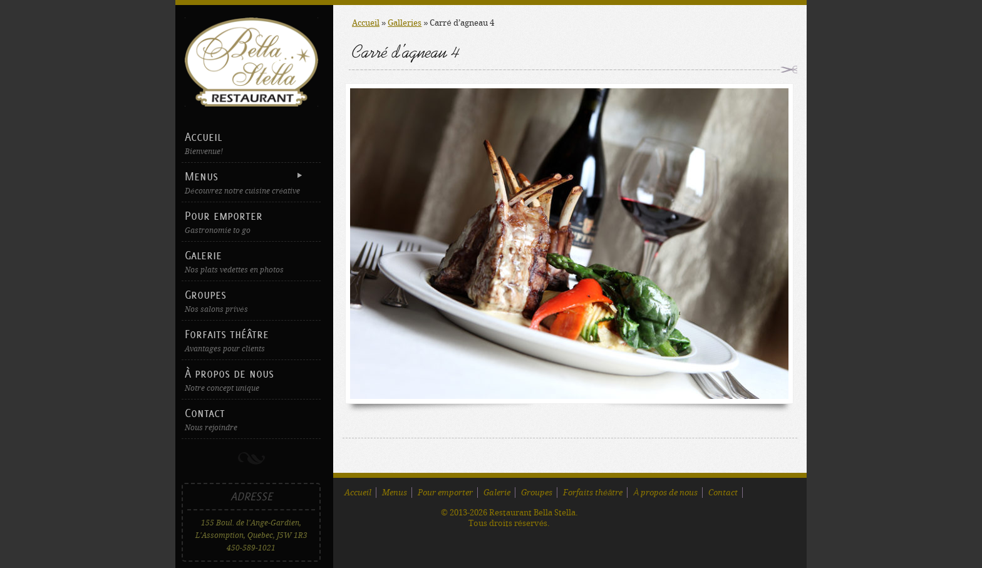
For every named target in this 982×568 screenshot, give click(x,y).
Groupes (251, 301)
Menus (250, 182)
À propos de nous (251, 380)
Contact (251, 419)
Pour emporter (251, 222)
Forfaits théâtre (251, 340)
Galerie (251, 261)
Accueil (251, 143)
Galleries (404, 23)
